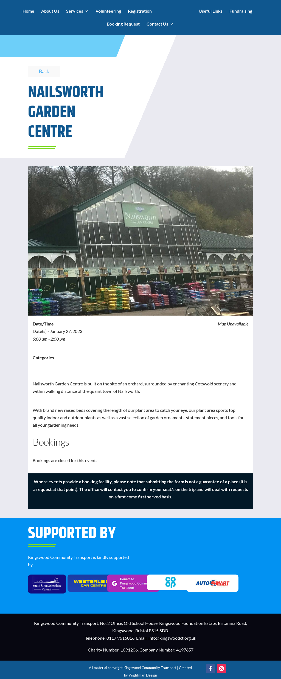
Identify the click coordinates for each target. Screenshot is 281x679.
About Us (50, 11)
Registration (140, 11)
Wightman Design (143, 675)
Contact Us (157, 24)
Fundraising (240, 11)
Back (44, 71)
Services (74, 11)
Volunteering (108, 11)
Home (28, 11)
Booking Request (123, 24)
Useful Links (211, 11)
